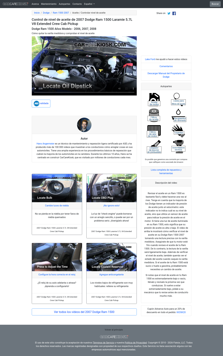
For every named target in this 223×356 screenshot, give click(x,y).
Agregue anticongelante (111, 274)
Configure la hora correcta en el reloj (56, 274)
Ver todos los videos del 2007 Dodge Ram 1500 (84, 312)
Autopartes (64, 4)
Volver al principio (114, 329)
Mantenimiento (49, 4)
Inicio (37, 12)
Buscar (215, 4)
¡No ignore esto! (111, 205)
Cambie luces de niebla (57, 205)
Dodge (46, 12)
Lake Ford (150, 59)
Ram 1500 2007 (61, 12)
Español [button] (88, 4)
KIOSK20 (181, 312)
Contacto (77, 4)
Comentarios (166, 66)
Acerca (35, 4)
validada (41, 103)
